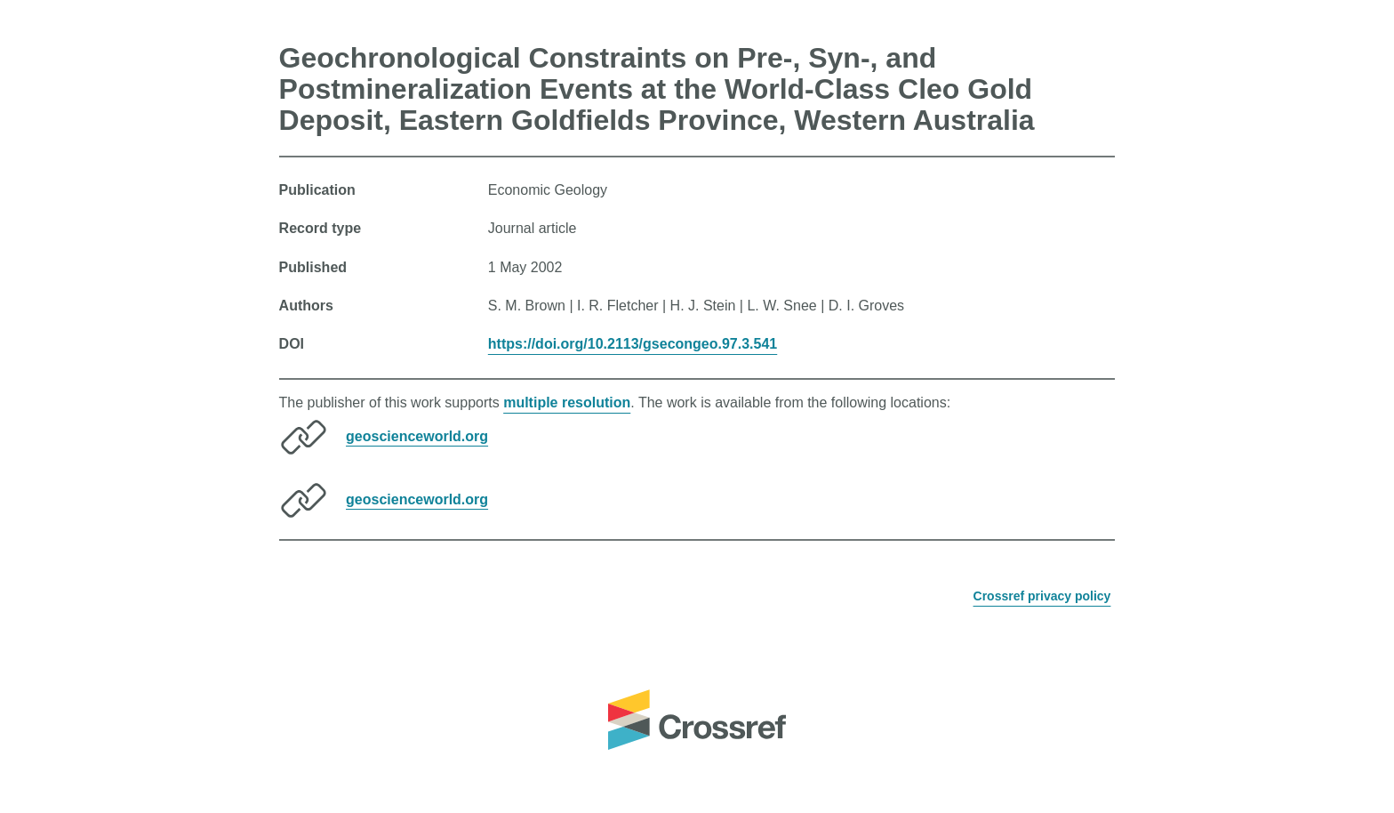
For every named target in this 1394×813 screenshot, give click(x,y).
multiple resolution (566, 402)
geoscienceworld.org (417, 435)
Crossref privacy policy (1042, 596)
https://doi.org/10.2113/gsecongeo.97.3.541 (632, 343)
